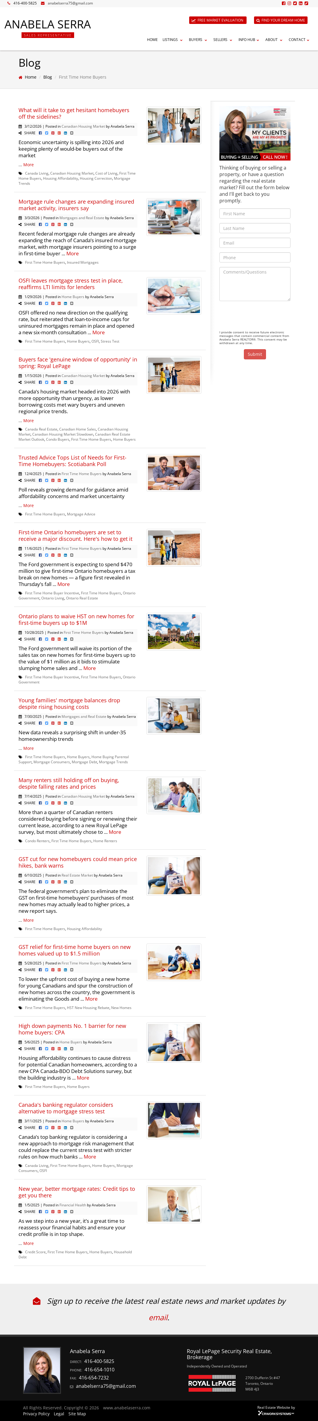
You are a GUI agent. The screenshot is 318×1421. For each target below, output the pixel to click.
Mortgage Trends (113, 761)
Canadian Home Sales (77, 429)
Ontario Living (52, 598)
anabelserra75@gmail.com (70, 3)
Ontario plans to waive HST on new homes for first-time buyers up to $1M (76, 619)
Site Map (77, 1414)
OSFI (95, 341)
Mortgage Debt (84, 761)
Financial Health (72, 1204)
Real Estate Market (77, 875)
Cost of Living (106, 173)
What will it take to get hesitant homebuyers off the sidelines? (74, 113)
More (28, 164)
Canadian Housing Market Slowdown (62, 434)
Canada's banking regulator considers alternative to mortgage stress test (66, 1108)
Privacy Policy (36, 1414)
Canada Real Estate (41, 429)
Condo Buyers (57, 439)
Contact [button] (300, 39)
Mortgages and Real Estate (81, 217)
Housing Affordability (60, 178)
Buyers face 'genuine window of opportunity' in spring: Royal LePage (78, 363)
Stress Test (110, 341)
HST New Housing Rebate (88, 1007)
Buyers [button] (199, 39)
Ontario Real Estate (82, 598)
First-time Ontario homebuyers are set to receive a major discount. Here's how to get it (75, 535)
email (158, 1317)
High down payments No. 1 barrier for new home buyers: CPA (72, 1029)
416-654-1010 (99, 1369)
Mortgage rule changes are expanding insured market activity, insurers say (76, 205)
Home (152, 39)
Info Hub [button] (250, 39)
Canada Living (36, 173)
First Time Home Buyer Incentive (52, 592)
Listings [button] (173, 39)
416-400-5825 (25, 3)
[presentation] (264, 317)
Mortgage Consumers (51, 761)
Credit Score (35, 1251)
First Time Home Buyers (45, 262)
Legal (59, 1414)
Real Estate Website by (276, 1407)
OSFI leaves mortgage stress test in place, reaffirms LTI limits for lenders (71, 284)
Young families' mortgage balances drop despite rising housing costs (69, 703)
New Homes (121, 1007)
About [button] (274, 39)
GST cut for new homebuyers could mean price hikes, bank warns (78, 862)
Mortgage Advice (81, 514)
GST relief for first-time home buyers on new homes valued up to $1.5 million (75, 950)
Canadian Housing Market (83, 126)
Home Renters (105, 840)
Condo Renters (37, 840)
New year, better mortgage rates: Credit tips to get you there (77, 1192)
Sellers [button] (223, 39)
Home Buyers (73, 296)
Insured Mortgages (83, 262)
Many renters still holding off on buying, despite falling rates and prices (69, 783)
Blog (47, 77)
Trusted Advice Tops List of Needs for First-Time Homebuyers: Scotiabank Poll (72, 461)
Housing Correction (96, 178)
